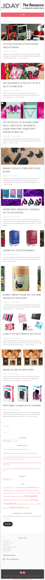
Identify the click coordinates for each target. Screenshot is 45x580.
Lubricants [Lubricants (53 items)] (16, 493)
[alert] (22, 559)
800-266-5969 (6, 545)
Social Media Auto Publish (17, 579)
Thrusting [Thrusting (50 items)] (35, 504)
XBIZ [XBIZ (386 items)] (21, 507)
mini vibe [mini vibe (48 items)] (26, 493)
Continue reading (22, 58)
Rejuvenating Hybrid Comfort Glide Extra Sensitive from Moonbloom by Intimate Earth (22, 463)
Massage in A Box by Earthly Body (18, 369)
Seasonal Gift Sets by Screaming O (19, 250)
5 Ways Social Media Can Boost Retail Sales (12, 449)
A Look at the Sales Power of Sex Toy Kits (22, 333)
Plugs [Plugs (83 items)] (13, 496)
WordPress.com (36, 576)
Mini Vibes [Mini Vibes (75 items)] (31, 493)
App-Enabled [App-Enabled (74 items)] (6, 487)
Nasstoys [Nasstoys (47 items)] (34, 493)
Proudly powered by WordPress (13, 576)
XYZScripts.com (29, 579)
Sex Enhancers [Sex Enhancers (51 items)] (22, 500)
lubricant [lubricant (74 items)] (11, 493)
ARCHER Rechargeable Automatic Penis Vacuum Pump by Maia (17, 453)
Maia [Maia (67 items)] (19, 493)
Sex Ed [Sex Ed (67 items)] (17, 500)
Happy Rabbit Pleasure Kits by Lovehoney (22, 405)
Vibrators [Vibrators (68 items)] (5, 508)
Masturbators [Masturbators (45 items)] (22, 493)
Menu (23, 14)
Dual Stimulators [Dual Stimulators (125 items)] (27, 490)
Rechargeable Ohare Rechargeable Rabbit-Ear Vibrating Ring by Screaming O (20, 468)
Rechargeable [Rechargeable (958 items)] (31, 495)
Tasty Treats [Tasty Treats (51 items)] (30, 504)
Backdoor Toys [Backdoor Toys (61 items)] (12, 487)
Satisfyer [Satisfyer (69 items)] (14, 500)
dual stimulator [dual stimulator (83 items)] (19, 490)
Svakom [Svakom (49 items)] (26, 504)
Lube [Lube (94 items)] (8, 493)
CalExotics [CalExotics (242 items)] (6, 490)
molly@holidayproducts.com (9, 546)
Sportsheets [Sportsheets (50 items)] (23, 504)
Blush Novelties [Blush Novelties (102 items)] (21, 487)
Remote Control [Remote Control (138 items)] (7, 500)
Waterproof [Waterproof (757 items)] (15, 507)
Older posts (6, 426)
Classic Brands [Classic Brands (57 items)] (12, 490)
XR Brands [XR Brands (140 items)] (27, 508)
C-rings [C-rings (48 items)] (39, 487)
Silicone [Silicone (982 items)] (12, 503)
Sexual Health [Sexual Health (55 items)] (27, 500)
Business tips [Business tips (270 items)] (32, 487)
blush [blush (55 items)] (16, 487)
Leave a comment (13, 51)
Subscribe (8, 524)
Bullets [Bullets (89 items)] (26, 487)
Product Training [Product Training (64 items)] (18, 496)
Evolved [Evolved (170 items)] (34, 490)
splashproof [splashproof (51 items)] (18, 504)
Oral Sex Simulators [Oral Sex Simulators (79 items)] (7, 496)
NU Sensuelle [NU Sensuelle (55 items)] (39, 493)
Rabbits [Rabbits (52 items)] (23, 496)
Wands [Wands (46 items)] (8, 508)
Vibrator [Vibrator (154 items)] (39, 504)
